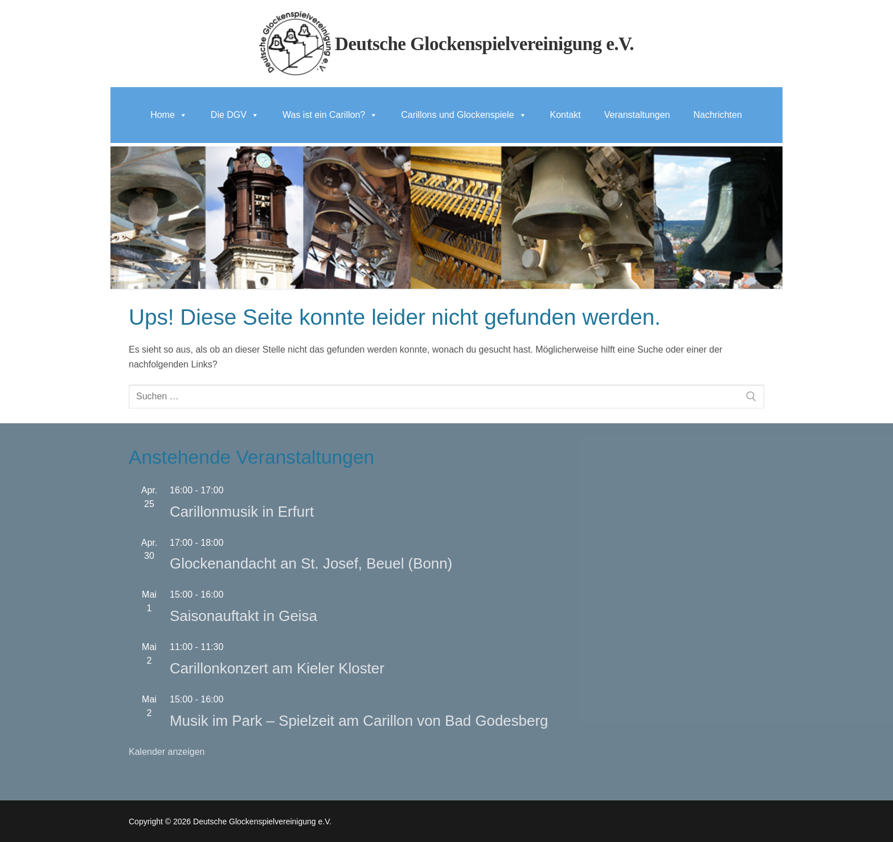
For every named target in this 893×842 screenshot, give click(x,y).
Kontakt (565, 115)
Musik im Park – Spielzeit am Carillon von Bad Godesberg (359, 721)
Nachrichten (717, 115)
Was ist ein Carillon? (330, 115)
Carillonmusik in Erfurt (242, 512)
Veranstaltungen (637, 115)
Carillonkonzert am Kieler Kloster (277, 668)
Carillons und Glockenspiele (463, 115)
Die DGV (235, 115)
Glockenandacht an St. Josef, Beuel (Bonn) (311, 563)
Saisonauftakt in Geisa (243, 616)
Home (168, 115)
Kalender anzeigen (166, 752)
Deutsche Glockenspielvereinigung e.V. (484, 43)
